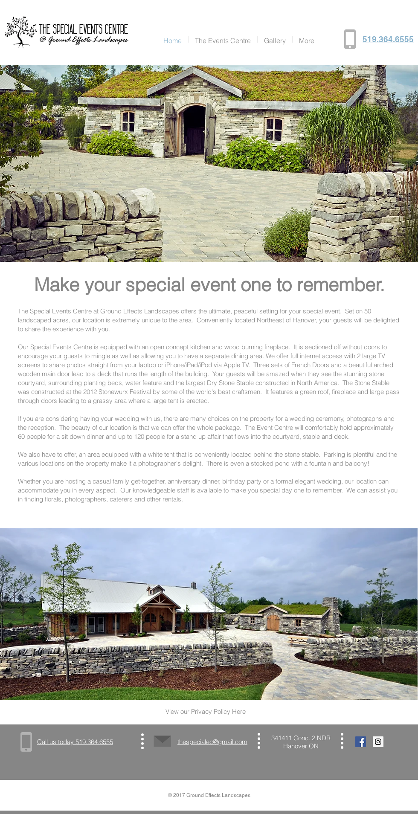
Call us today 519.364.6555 (75, 742)
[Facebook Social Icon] (360, 741)
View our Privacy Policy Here (205, 711)
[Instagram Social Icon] (378, 741)
